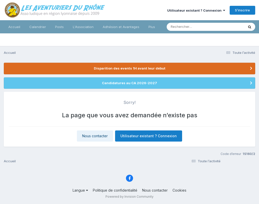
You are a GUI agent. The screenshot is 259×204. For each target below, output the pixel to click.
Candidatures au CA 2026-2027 (129, 83)
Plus (151, 27)
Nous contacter (95, 136)
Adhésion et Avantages (121, 27)
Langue (80, 190)
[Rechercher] (191, 27)
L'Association (83, 27)
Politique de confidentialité (115, 190)
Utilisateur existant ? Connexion (196, 10)
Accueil (14, 27)
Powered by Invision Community (129, 196)
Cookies (179, 190)
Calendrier (37, 27)
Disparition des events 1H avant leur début (129, 68)
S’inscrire (242, 10)
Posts (59, 27)
